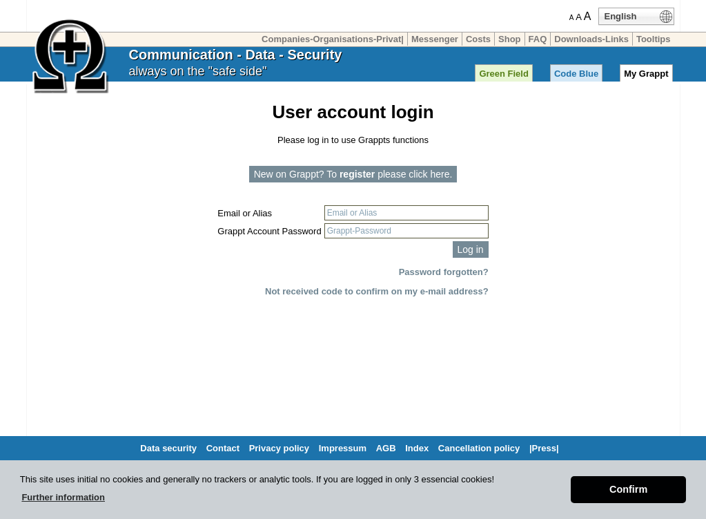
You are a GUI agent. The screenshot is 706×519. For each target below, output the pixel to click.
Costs (478, 39)
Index (417, 448)
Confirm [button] (628, 489)
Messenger (434, 39)
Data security (168, 448)
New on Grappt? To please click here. (353, 174)
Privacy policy (279, 448)
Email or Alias (244, 213)
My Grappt (646, 73)
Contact (222, 448)
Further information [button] (63, 497)
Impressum (342, 448)
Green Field (504, 73)
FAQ (538, 39)
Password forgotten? (444, 272)
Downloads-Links (591, 39)
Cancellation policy (479, 448)
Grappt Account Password (269, 231)
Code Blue (576, 73)
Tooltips (653, 39)
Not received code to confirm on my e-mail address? (377, 291)
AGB (386, 448)
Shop (509, 39)
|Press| (544, 448)
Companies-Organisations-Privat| (333, 39)
